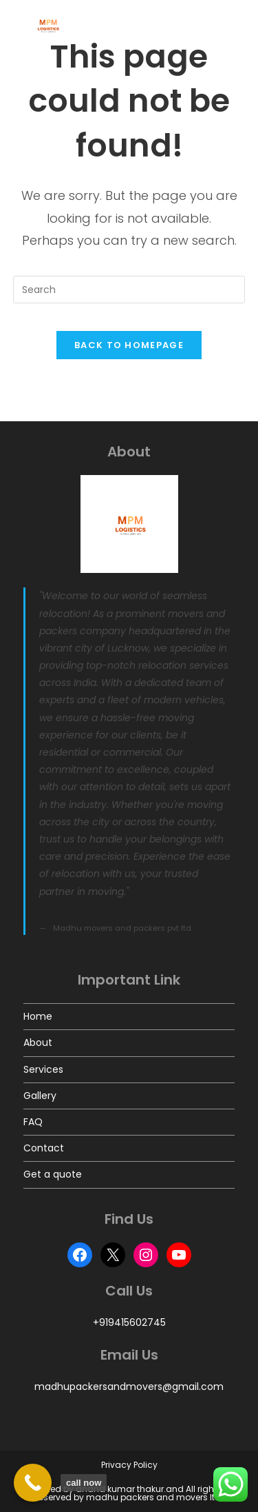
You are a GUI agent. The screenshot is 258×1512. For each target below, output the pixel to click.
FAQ (33, 1122)
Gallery (39, 1095)
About (37, 1042)
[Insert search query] (129, 289)
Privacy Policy (129, 1465)
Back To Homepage (129, 345)
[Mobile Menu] (226, 25)
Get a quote (52, 1174)
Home (37, 1016)
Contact (43, 1148)
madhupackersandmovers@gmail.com (129, 1386)
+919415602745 (129, 1322)
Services (43, 1069)
